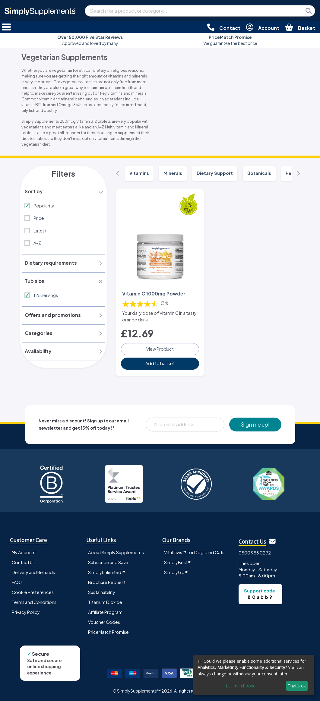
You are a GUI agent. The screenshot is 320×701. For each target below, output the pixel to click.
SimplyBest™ (178, 562)
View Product (160, 348)
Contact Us (23, 562)
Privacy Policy (26, 611)
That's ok (297, 686)
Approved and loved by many (90, 40)
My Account (24, 552)
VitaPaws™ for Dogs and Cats (194, 552)
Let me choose (240, 686)
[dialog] (253, 675)
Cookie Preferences (33, 592)
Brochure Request (106, 582)
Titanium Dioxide (105, 602)
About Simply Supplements (116, 552)
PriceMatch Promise (108, 631)
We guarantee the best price (230, 40)
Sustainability (101, 592)
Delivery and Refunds (33, 572)
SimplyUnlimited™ (106, 572)
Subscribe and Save (108, 562)
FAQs (17, 582)
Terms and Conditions (34, 602)
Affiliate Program (105, 611)
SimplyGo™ (176, 572)
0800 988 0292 (255, 552)
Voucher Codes (104, 621)
